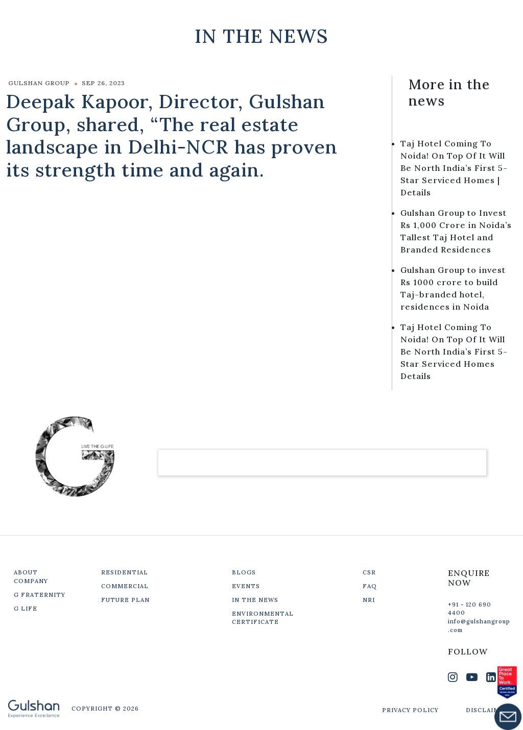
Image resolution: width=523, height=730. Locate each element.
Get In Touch (447, 15)
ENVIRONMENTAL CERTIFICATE (263, 618)
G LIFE (25, 608)
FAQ (370, 586)
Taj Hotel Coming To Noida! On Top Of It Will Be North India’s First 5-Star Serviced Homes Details (454, 351)
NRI (369, 599)
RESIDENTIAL (124, 572)
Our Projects (352, 15)
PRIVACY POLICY (410, 710)
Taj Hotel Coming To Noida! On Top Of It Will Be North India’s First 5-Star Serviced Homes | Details (454, 167)
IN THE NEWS (255, 599)
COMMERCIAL (125, 586)
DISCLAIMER (487, 710)
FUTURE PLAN (125, 599)
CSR (369, 572)
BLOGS (244, 572)
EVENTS (246, 586)
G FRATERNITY (39, 594)
